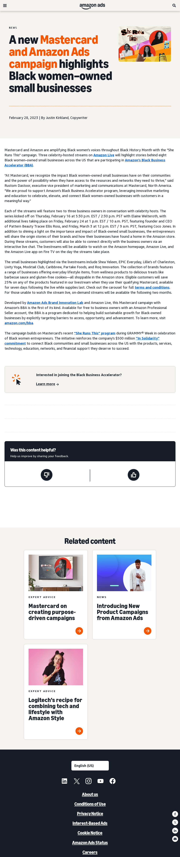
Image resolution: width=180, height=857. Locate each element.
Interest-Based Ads (90, 823)
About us (90, 794)
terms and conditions (152, 287)
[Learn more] (47, 384)
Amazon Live (103, 155)
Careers (90, 852)
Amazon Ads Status (90, 842)
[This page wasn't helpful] (47, 475)
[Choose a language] (90, 765)
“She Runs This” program (94, 333)
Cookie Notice (90, 833)
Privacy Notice (90, 813)
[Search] (174, 5)
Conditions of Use (90, 804)
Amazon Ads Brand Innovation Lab (55, 302)
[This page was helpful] (134, 475)
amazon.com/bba (19, 323)
